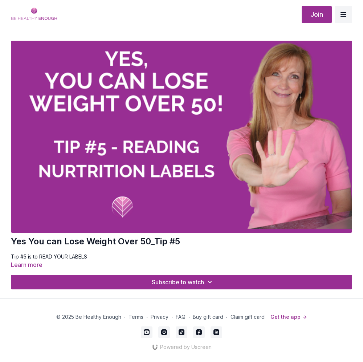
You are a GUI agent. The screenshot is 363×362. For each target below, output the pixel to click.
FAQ (180, 317)
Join (316, 14)
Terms (136, 317)
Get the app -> (288, 317)
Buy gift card (208, 317)
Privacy (159, 317)
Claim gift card (248, 317)
